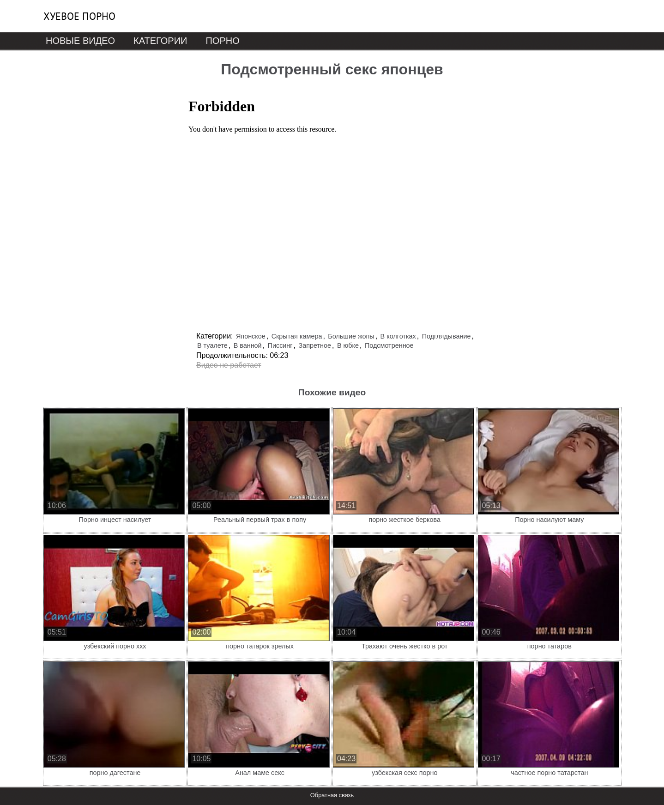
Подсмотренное (389, 345)
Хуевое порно (79, 16)
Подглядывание (446, 336)
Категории (160, 41)
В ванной (248, 345)
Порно (222, 41)
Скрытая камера (297, 336)
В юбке (348, 345)
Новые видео (80, 41)
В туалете (212, 345)
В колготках (398, 336)
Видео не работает (228, 365)
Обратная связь (332, 795)
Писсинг (280, 345)
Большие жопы (351, 336)
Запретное (314, 345)
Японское (251, 336)
